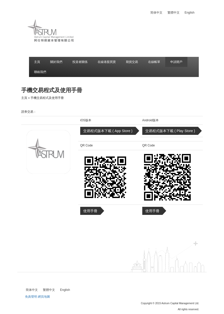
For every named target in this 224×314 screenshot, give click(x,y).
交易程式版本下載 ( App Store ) (107, 131)
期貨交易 (132, 62)
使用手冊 (90, 211)
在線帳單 (154, 62)
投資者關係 (80, 62)
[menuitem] (156, 13)
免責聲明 (31, 296)
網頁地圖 (44, 296)
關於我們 (56, 62)
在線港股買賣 (107, 62)
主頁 (37, 62)
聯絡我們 (40, 72)
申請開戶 (176, 62)
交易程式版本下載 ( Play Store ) (170, 131)
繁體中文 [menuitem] (173, 12)
